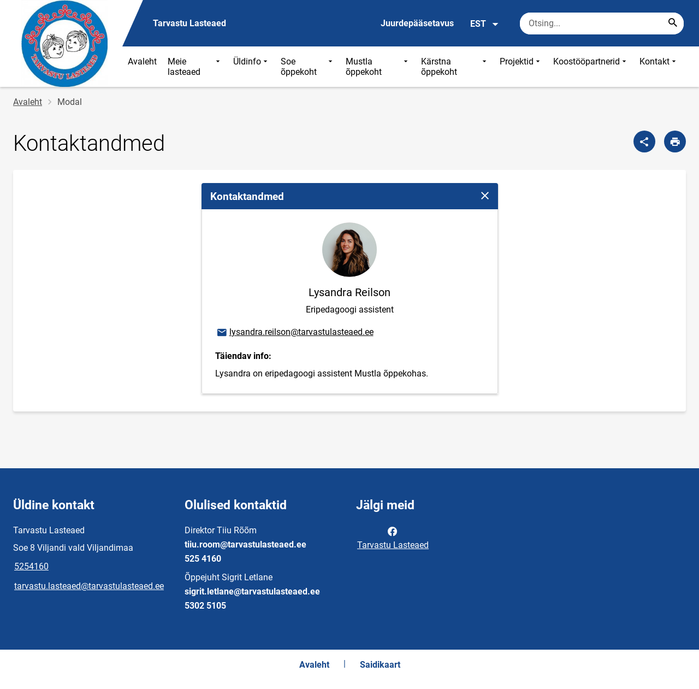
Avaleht (142, 61)
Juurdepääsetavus (417, 23)
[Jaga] (644, 141)
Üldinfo (251, 66)
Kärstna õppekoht (455, 66)
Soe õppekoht (308, 66)
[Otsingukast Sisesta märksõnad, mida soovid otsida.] (602, 23)
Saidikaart (380, 664)
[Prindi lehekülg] (675, 141)
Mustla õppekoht (378, 66)
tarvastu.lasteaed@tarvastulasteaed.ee (89, 586)
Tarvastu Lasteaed (393, 537)
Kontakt (658, 66)
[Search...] (673, 23)
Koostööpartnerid (591, 66)
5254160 (31, 566)
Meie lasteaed (195, 66)
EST (484, 24)
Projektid (521, 66)
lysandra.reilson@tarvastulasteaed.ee (295, 333)
